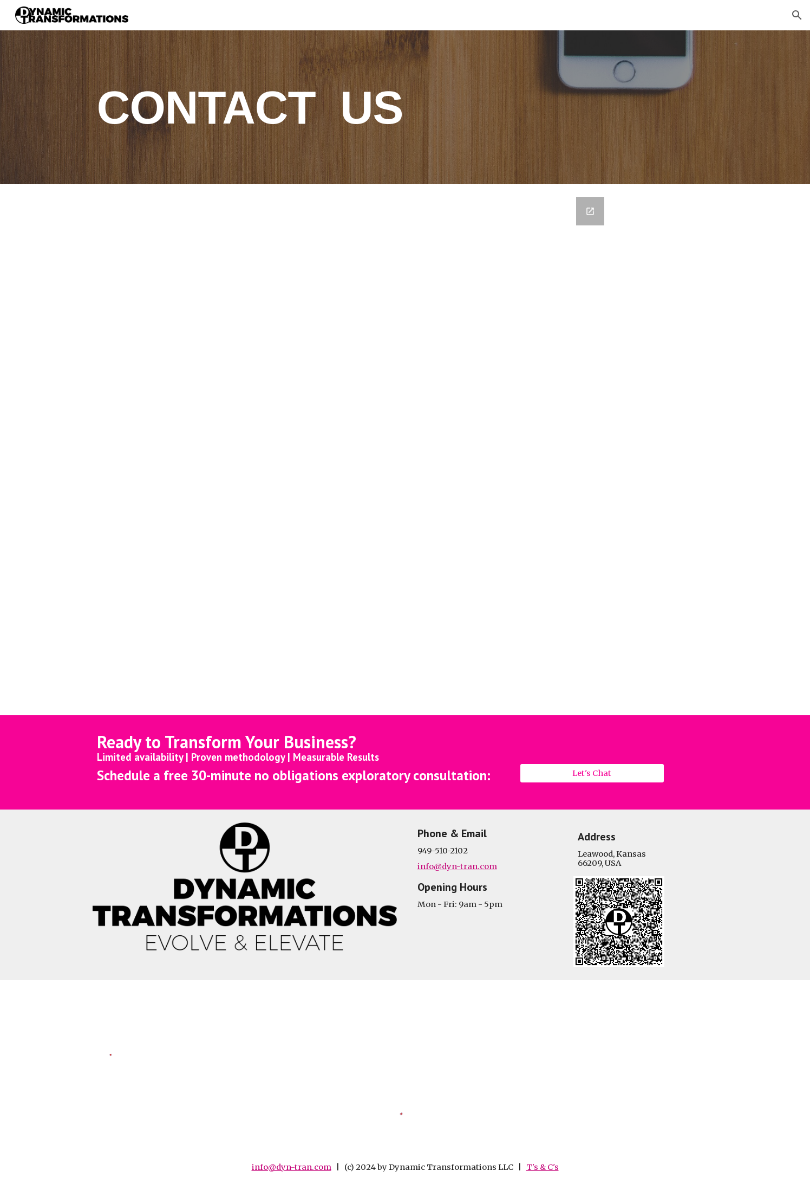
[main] (405, 107)
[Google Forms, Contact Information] (405, 449)
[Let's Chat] (591, 773)
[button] (797, 15)
